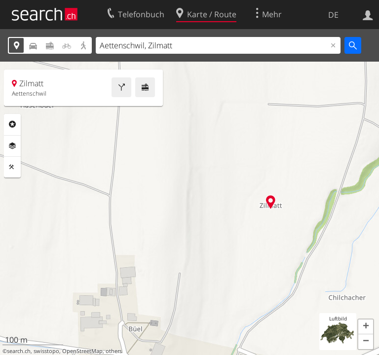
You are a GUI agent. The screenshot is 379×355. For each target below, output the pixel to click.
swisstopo (46, 351)
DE (333, 14)
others (114, 351)
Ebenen (12, 146)
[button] (365, 327)
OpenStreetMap (82, 351)
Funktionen (12, 167)
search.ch (19, 351)
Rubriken (12, 124)
